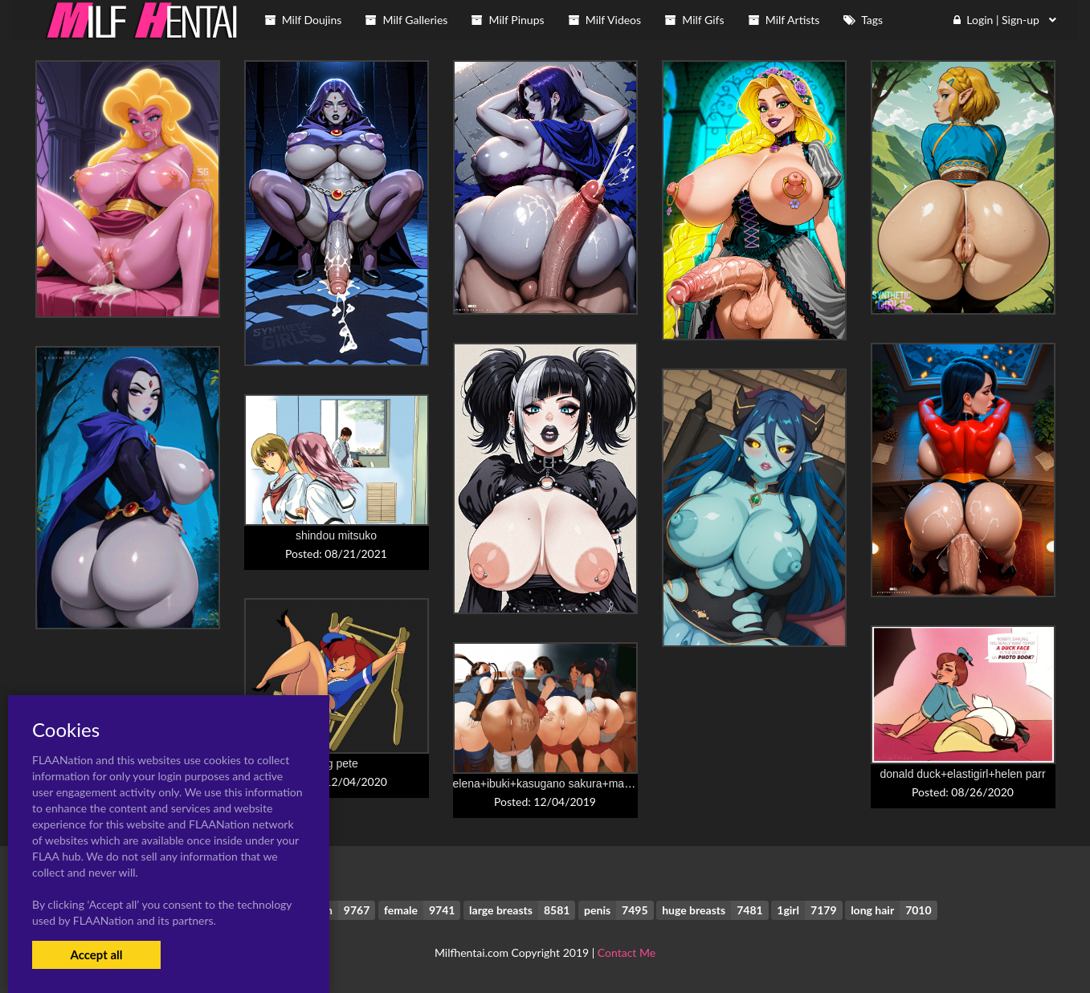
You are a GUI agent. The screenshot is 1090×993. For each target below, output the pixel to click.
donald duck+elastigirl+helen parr (962, 773)
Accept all (96, 954)
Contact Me (626, 952)
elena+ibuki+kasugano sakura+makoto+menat (568, 783)
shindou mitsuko (336, 535)
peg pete (336, 763)
